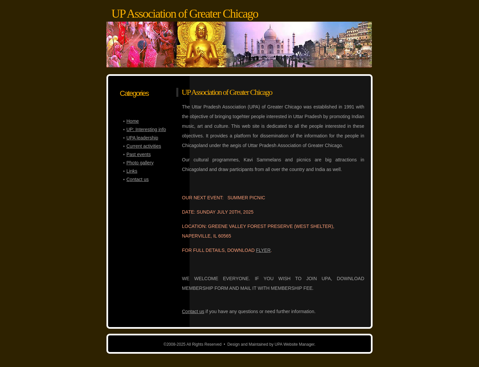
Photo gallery (140, 162)
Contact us (193, 311)
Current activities (143, 146)
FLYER (263, 250)
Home (132, 121)
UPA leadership (142, 137)
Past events (138, 154)
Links (131, 171)
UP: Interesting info (146, 129)
